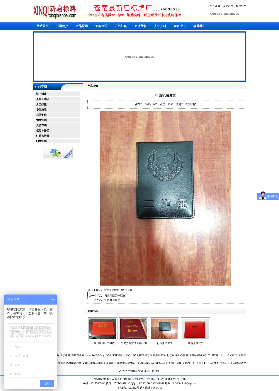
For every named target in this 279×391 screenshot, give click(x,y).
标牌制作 (41, 114)
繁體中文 (241, 6)
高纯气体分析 (144, 355)
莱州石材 (180, 355)
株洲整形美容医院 (196, 355)
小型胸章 (41, 109)
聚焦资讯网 (77, 355)
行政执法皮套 (165, 343)
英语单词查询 (135, 370)
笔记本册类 (42, 130)
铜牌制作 (41, 120)
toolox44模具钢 (93, 355)
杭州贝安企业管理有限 (230, 363)
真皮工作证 (42, 99)
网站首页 (42, 26)
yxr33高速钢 (110, 355)
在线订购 (121, 26)
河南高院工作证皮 (114, 295)
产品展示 (82, 26)
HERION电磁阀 (94, 363)
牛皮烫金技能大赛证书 (134, 343)
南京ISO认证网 (207, 363)
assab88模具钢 (157, 363)
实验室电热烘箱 (126, 363)
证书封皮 (41, 93)
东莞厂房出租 (152, 370)
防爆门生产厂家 (126, 355)
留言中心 (180, 26)
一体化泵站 (230, 355)
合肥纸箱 (65, 355)
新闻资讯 (101, 26)
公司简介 (62, 26)
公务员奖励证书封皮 (103, 343)
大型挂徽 (41, 104)
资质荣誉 (140, 26)
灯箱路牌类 (42, 135)
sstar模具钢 (142, 363)
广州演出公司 (174, 363)
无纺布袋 (41, 125)
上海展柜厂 (109, 363)
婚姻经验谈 (159, 355)
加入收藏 (215, 6)
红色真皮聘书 (112, 299)
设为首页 (228, 6)
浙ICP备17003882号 (128, 387)
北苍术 (170, 355)
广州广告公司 (215, 355)
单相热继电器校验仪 (72, 363)
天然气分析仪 (190, 363)
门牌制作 (41, 141)
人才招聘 (160, 26)
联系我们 (199, 26)
